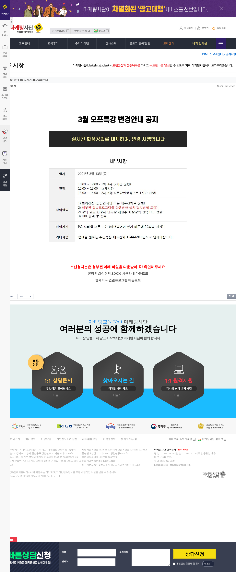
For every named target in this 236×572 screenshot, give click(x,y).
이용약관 (46, 439)
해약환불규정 (90, 439)
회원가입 (186, 28)
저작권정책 (109, 439)
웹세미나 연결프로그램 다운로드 (118, 280)
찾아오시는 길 (129, 439)
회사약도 (30, 439)
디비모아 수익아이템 (182, 439)
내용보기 (208, 564)
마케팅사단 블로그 (213, 439)
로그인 (203, 28)
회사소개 (15, 439)
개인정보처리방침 (66, 439)
